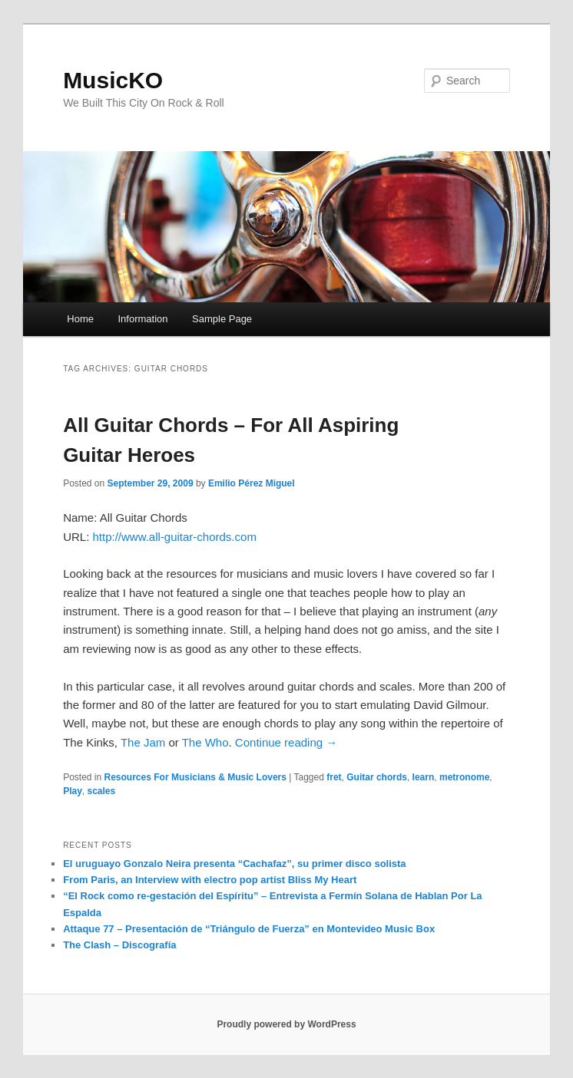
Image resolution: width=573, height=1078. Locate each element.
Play (72, 791)
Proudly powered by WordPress (286, 1024)
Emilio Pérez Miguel (251, 483)
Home (80, 319)
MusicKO (113, 80)
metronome (464, 777)
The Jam (143, 742)
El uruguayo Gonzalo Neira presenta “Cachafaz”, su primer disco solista (234, 863)
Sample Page (222, 319)
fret (333, 777)
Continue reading (286, 742)
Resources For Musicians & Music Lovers (195, 777)
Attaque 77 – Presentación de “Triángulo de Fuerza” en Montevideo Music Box (249, 929)
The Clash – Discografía (119, 945)
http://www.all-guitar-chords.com (174, 536)
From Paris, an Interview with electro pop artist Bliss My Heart (209, 879)
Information (143, 319)
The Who (205, 742)
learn (423, 777)
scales (101, 791)
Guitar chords (376, 777)
